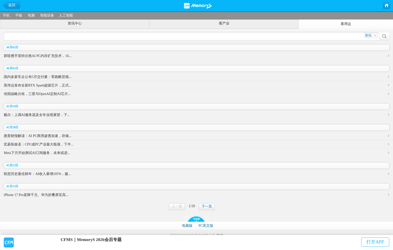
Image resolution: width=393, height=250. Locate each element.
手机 (6, 15)
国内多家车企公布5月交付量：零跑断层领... (37, 77)
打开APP (375, 242)
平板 (18, 15)
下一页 (207, 206)
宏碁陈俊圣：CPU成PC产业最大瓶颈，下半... (39, 144)
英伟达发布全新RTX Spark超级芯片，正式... (37, 85)
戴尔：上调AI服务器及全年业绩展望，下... (37, 115)
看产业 (224, 23)
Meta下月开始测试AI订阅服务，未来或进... (37, 153)
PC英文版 (206, 226)
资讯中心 (75, 23)
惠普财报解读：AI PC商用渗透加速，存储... (37, 136)
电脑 (31, 15)
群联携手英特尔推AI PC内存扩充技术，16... (37, 56)
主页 (386, 5)
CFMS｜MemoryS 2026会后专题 (91, 239)
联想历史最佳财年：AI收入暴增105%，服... (37, 174)
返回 (11, 5)
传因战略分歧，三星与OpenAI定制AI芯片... (37, 94)
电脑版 (187, 226)
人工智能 (66, 15)
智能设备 (47, 15)
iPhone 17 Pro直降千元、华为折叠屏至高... (36, 195)
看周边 (346, 24)
